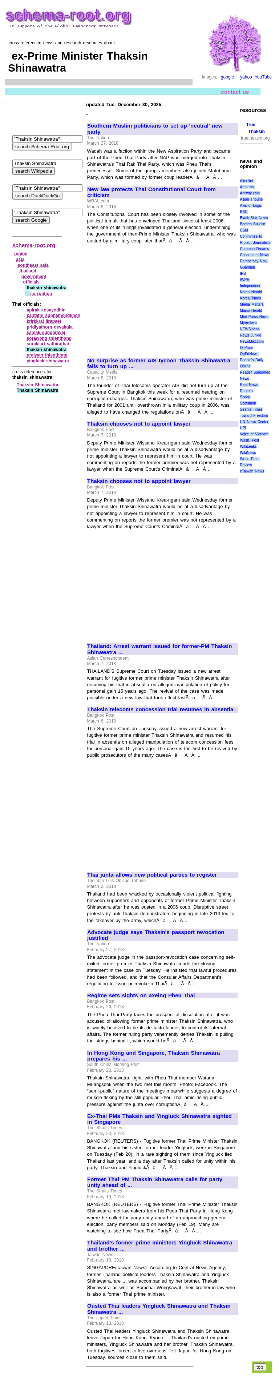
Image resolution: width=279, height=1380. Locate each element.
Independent (250, 286)
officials (31, 282)
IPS (243, 273)
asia (20, 259)
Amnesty (247, 187)
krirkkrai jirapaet (44, 321)
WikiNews (248, 453)
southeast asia (33, 265)
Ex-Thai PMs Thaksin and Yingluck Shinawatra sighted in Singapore (159, 1119)
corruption (41, 293)
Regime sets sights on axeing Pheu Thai (141, 995)
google (227, 77)
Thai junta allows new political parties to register (152, 875)
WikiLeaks (248, 446)
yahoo (246, 77)
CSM (244, 230)
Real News (249, 385)
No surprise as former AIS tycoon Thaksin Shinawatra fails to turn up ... (158, 364)
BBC (244, 212)
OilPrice (246, 348)
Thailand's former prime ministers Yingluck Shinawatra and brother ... (159, 1246)
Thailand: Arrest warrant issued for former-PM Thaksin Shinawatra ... (159, 649)
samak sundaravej (46, 332)
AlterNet (246, 181)
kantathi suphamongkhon (53, 315)
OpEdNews (249, 354)
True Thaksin (255, 128)
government (33, 276)
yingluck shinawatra (48, 360)
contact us (235, 91)
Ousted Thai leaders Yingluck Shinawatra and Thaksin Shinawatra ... (159, 1309)
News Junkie (250, 335)
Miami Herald (251, 311)
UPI (243, 428)
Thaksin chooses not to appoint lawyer (139, 424)
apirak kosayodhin (46, 310)
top (259, 1367)
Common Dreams (254, 249)
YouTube (263, 77)
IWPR (245, 280)
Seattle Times (251, 409)
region (21, 253)
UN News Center (254, 422)
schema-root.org (33, 245)
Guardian (247, 267)
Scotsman (248, 403)
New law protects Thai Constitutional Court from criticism (151, 192)
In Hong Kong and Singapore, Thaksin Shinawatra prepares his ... (153, 1056)
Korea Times (250, 298)
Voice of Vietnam (254, 434)
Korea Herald (251, 292)
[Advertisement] (148, 297)
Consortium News (255, 255)
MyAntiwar (248, 323)
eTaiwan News (252, 471)
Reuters (246, 391)
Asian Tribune (251, 199)
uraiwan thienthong (47, 355)
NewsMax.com (252, 341)
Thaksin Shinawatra (37, 384)
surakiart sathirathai (48, 343)
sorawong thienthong (49, 338)
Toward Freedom (254, 416)
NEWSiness (249, 329)
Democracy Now (253, 261)
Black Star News (254, 218)
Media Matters (252, 304)
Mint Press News (254, 317)
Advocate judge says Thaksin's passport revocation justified (156, 935)
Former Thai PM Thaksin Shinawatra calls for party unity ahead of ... (154, 1182)
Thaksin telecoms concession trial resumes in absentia (160, 709)
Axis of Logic (251, 206)
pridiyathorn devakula (49, 327)
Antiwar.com (250, 193)
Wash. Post (249, 440)
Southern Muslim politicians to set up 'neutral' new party (155, 129)
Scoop (245, 397)
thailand (28, 270)
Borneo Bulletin (252, 224)
